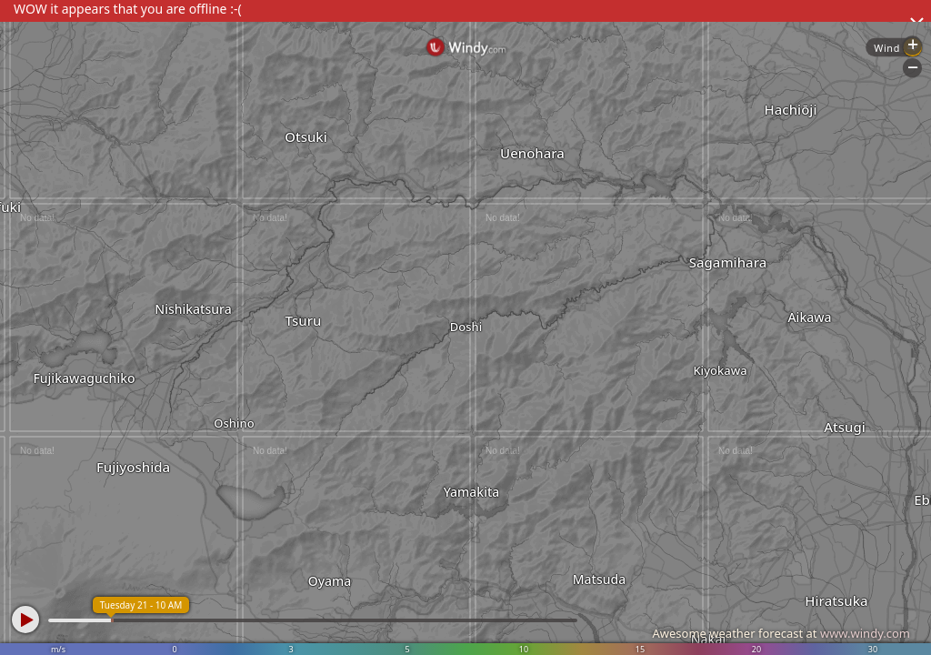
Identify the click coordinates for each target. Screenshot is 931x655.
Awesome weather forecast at (781, 633)
